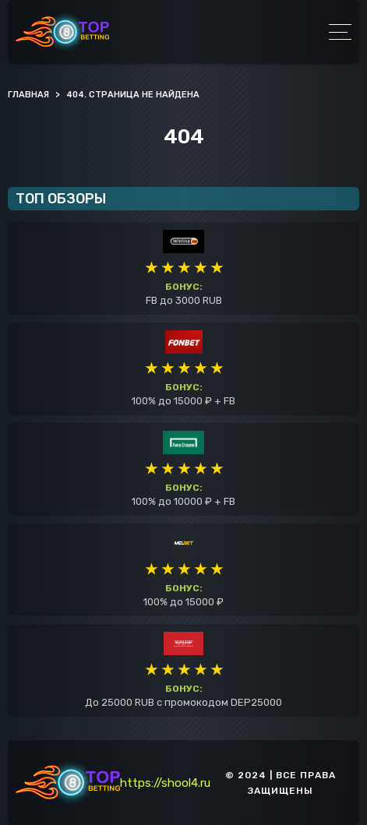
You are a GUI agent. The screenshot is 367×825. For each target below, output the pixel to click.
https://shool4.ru (165, 783)
